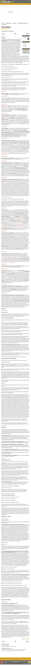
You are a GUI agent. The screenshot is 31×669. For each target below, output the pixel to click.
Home (3, 23)
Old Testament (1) (26, 51)
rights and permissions (17, 658)
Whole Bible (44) (25, 50)
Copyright (24, 45)
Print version (25, 43)
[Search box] (25, 39)
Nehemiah (4, 24)
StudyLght (5, 2)
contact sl (23, 658)
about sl (27, 658)
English (14, 23)
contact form (17, 661)
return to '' (26, 638)
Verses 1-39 (3, 36)
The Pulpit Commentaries (22, 23)
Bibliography (25, 46)
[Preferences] (30, 4)
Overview (24, 44)
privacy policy (9, 658)
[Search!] (28, 39)
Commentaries (8, 23)
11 (27, 33)
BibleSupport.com (8, 646)
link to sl (15, 659)
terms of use (3, 658)
